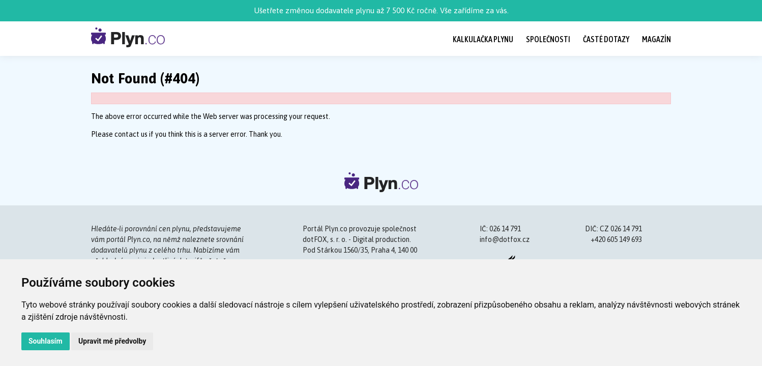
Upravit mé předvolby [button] (112, 341)
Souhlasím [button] (45, 341)
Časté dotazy (606, 39)
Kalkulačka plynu (483, 39)
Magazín (656, 39)
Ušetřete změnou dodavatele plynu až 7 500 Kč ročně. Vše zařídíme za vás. (381, 10)
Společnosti (548, 39)
